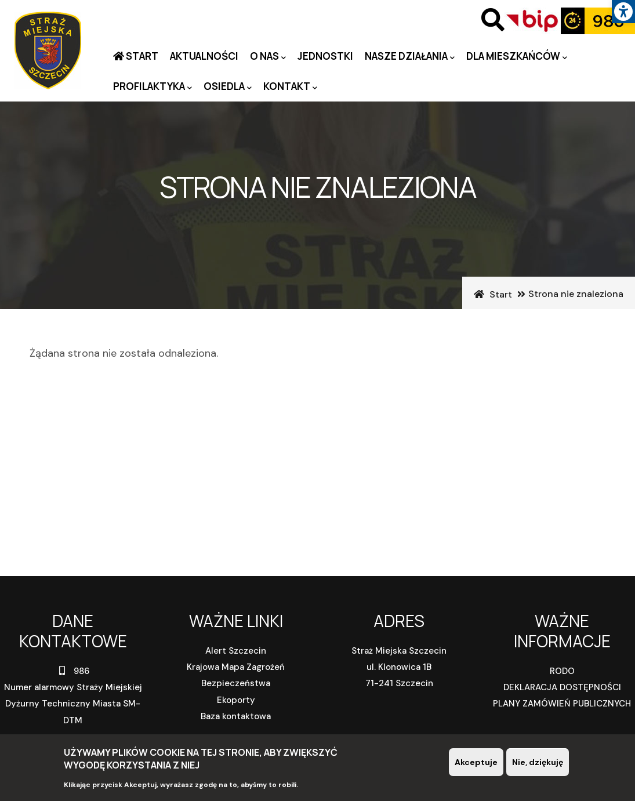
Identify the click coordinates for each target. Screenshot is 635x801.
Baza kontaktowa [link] (236, 716)
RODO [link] (562, 671)
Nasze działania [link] (410, 56)
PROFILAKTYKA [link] (152, 86)
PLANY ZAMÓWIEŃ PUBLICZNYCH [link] (562, 703)
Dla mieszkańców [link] (516, 56)
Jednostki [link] (325, 56)
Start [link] (141, 56)
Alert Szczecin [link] (235, 651)
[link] (623, 11)
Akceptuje (476, 764)
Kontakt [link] (290, 86)
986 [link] (72, 671)
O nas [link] (268, 56)
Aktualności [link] (204, 56)
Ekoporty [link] (236, 700)
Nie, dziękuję (537, 764)
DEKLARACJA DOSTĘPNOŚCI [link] (562, 687)
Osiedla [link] (228, 86)
